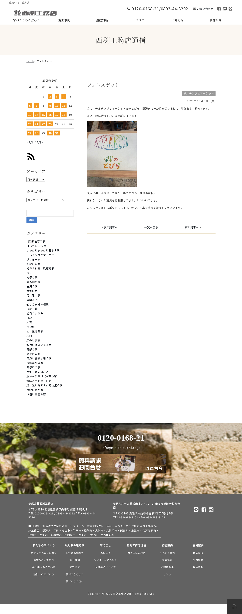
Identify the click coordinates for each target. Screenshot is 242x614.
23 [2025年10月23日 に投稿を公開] (50, 124)
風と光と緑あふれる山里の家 (44, 385)
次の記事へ (111, 227)
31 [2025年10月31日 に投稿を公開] (56, 133)
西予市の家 (33, 367)
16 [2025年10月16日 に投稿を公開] (50, 115)
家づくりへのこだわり (44, 552)
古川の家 (32, 286)
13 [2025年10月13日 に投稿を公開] (29, 115)
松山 (29, 336)
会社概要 (198, 560)
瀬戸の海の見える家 (38, 345)
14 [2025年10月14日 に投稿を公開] (36, 115)
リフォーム (33, 259)
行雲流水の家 (34, 363)
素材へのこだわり (43, 560)
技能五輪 (32, 309)
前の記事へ (192, 227)
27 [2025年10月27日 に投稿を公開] (29, 133)
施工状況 (75, 567)
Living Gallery (74, 552)
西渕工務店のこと (37, 372)
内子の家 (32, 277)
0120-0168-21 (121, 438)
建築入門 (32, 300)
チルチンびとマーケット (41, 255)
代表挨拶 (198, 552)
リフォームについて (105, 560)
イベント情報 (167, 552)
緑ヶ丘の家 (33, 354)
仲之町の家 (33, 264)
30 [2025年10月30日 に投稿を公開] (50, 133)
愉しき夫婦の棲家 (37, 304)
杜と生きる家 (34, 331)
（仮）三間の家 (36, 394)
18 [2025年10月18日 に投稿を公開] (63, 115)
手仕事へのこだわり (43, 567)
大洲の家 (32, 291)
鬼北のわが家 (34, 390)
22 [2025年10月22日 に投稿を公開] (43, 124)
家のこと (105, 552)
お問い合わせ (205, 9)
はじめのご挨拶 (36, 246)
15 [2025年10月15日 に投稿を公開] (43, 115)
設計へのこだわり (43, 574)
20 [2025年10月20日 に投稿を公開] (29, 124)
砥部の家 (32, 349)
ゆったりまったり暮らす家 (43, 250)
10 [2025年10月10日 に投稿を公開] (56, 105)
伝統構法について (105, 567)
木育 (29, 322)
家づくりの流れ (75, 581)
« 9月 (29, 142)
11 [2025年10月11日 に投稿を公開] (63, 105)
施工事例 (75, 560)
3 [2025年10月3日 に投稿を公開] (57, 96)
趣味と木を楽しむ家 (38, 381)
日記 (29, 318)
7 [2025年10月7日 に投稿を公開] (36, 105)
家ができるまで (75, 574)
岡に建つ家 (33, 295)
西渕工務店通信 (136, 552)
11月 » (39, 142)
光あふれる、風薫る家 (40, 268)
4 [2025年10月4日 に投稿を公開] (63, 96)
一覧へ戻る (151, 227)
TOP (234, 607)
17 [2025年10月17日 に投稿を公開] (56, 115)
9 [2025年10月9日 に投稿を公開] (50, 105)
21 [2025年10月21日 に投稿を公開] (36, 124)
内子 (29, 273)
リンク (167, 574)
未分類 (30, 327)
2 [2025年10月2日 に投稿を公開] (50, 96)
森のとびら (33, 340)
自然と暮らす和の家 (38, 358)
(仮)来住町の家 (35, 241)
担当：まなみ (34, 313)
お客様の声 (167, 567)
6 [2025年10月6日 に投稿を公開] (30, 105)
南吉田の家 (33, 282)
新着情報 (167, 560)
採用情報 (198, 567)
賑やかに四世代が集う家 (41, 376)
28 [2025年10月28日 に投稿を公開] (36, 133)
